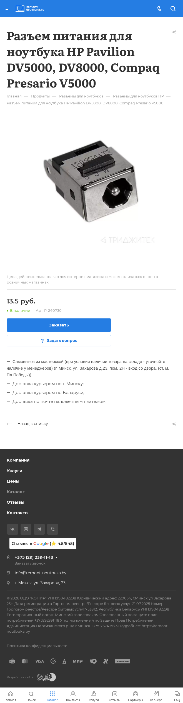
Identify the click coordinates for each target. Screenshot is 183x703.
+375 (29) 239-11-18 (34, 557)
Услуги (14, 470)
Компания (18, 460)
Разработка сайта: (20, 677)
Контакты (18, 512)
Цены (13, 481)
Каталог (16, 491)
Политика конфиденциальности (37, 645)
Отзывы (15, 502)
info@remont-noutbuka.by (40, 572)
